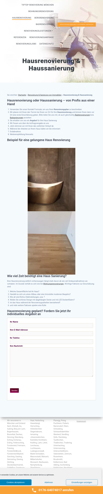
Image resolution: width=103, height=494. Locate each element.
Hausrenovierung (21, 18)
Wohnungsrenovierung (41, 11)
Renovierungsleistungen (37, 31)
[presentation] (30, 382)
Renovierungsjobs (26, 44)
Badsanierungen (16, 118)
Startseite (22, 95)
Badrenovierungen (82, 115)
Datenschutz (46, 44)
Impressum (81, 421)
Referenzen (20, 37)
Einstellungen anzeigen (81, 482)
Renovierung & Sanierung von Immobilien (44, 95)
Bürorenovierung (44, 18)
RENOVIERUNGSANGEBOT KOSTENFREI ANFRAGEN (76, 24)
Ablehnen (48, 482)
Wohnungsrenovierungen (53, 284)
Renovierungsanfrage (41, 37)
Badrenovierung (45, 24)
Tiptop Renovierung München (38, 5)
